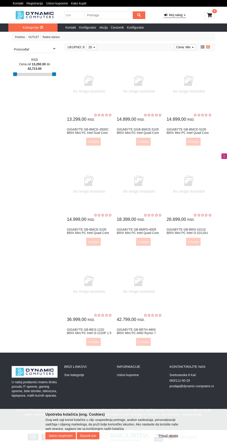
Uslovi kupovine (57, 3)
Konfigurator (87, 27)
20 (91, 47)
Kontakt (18, 3)
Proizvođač (34, 49)
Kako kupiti (78, 3)
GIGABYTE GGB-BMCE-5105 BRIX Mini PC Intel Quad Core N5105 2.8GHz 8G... (138, 133)
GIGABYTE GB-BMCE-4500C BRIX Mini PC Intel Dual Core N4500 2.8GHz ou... (88, 133)
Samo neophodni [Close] (61, 436)
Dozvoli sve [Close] (88, 436)
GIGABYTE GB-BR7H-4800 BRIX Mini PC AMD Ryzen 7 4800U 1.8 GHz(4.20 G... (136, 333)
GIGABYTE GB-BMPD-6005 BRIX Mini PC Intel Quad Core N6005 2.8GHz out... (138, 233)
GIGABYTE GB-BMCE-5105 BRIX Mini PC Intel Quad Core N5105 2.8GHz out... (88, 233)
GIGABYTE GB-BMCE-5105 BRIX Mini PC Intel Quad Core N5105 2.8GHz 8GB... (188, 133)
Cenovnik (117, 27)
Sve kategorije (74, 375)
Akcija (103, 27)
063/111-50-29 (179, 380)
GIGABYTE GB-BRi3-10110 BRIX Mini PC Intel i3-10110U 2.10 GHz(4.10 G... (187, 233)
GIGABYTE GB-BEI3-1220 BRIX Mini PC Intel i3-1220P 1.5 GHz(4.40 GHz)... (89, 333)
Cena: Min (185, 47)
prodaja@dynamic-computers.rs (191, 386)
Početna (20, 37)
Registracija (34, 3)
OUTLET (33, 37)
